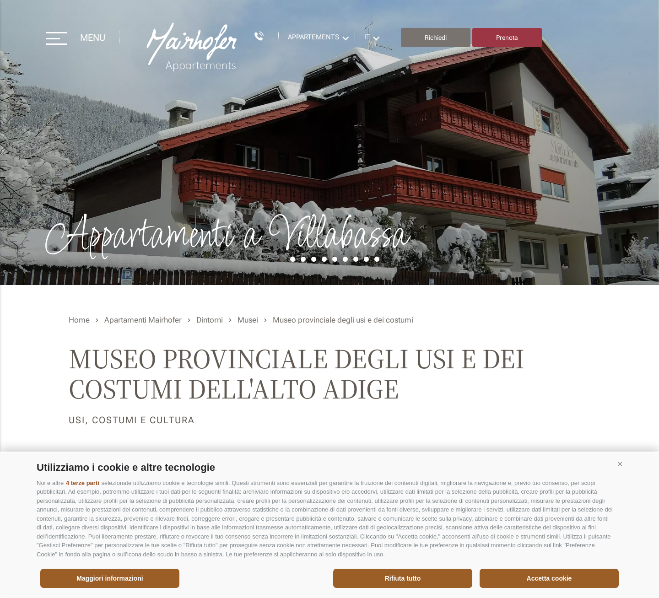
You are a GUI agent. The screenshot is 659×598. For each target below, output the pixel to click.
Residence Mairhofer (192, 47)
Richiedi (436, 37)
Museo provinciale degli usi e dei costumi (343, 319)
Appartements (313, 37)
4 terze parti (82, 482)
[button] (620, 464)
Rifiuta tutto (403, 578)
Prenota (507, 37)
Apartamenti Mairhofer (143, 319)
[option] (329, 142)
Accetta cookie (549, 578)
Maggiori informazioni (109, 578)
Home (79, 319)
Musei (248, 319)
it (367, 37)
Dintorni (209, 319)
